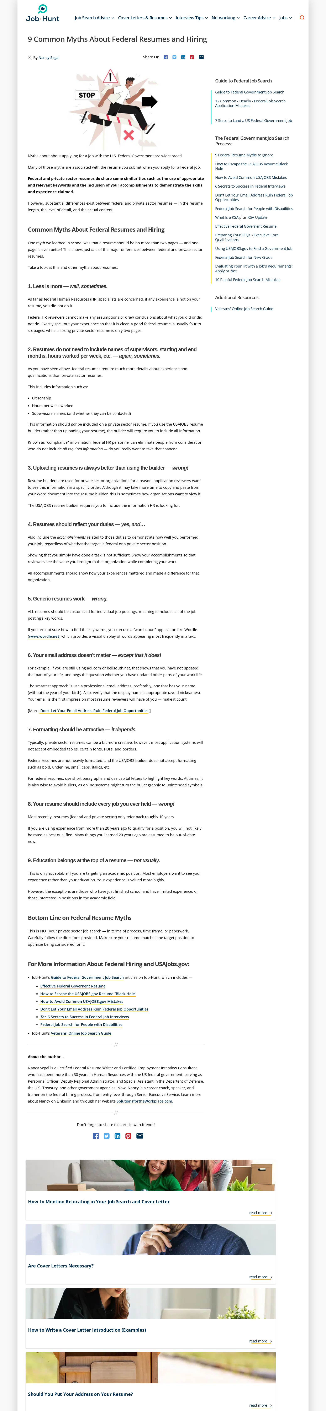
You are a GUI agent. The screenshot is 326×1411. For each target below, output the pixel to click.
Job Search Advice (92, 18)
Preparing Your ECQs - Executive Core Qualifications (246, 237)
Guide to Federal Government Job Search (87, 977)
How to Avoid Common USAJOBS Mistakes (251, 177)
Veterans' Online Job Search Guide (244, 308)
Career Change (48, 1278)
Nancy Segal (48, 57)
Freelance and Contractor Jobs (119, 1270)
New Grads (203, 1286)
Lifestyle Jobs (162, 1278)
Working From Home (249, 1309)
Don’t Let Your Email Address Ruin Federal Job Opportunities (94, 710)
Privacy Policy (76, 1345)
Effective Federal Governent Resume (72, 986)
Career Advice (257, 18)
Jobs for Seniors (205, 1278)
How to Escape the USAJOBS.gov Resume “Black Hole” (88, 993)
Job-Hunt (44, 12)
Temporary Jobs (245, 1293)
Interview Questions (168, 1270)
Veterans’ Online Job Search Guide (81, 1033)
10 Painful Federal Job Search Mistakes (247, 279)
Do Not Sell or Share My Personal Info (124, 1345)
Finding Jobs (46, 1309)
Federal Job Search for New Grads (243, 257)
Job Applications (164, 1286)
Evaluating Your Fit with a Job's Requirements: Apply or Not (254, 268)
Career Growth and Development (61, 1286)
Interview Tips (189, 18)
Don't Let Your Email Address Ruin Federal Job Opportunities (254, 197)
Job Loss (159, 1293)
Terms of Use (49, 1345)
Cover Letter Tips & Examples (58, 1301)
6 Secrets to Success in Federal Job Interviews (84, 1016)
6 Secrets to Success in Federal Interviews (250, 186)
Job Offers (160, 1301)
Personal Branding (208, 1301)
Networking (223, 18)
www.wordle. (44, 636)
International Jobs (110, 1293)
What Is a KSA (226, 217)
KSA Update (257, 217)
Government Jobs (110, 1278)
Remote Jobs (204, 1309)
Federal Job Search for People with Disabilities (81, 1024)
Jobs (283, 18)
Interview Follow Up (111, 1301)
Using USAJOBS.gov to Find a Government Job (254, 248)
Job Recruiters (163, 1309)
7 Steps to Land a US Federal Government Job (253, 120)
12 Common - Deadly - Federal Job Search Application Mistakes (250, 103)
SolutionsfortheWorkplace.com (144, 1101)
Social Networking (247, 1286)
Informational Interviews (115, 1286)
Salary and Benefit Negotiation (256, 1278)
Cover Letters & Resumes (143, 18)
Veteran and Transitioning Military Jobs (261, 1301)
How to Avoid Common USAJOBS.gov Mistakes (81, 1001)
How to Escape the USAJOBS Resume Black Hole (251, 166)
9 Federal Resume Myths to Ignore (244, 155)
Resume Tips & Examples (251, 1270)
